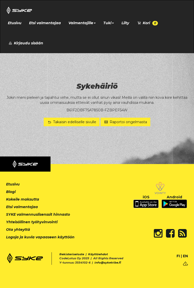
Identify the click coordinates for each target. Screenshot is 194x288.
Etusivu (14, 23)
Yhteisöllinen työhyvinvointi (32, 222)
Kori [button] (147, 23)
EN (185, 256)
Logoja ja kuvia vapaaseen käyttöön (40, 237)
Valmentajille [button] (82, 23)
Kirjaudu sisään (25, 43)
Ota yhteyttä (18, 229)
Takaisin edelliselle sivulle (71, 122)
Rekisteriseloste (71, 254)
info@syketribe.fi (107, 262)
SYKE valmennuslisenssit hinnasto (38, 214)
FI (178, 256)
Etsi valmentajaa (45, 23)
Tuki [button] (108, 23)
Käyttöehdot (98, 254)
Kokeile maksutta (22, 199)
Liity (125, 23)
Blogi (11, 191)
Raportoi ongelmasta (125, 122)
